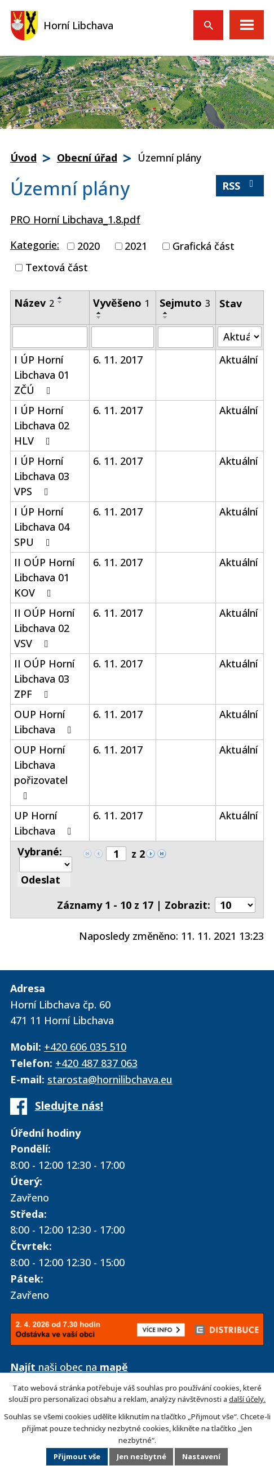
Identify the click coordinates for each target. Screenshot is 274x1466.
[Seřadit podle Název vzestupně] (60, 297)
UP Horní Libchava (45, 823)
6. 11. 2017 (118, 359)
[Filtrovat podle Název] (49, 337)
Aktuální (238, 359)
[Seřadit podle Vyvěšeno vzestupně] (99, 313)
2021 (136, 246)
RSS (240, 185)
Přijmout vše (76, 1457)
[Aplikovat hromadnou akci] (43, 879)
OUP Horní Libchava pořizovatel (41, 772)
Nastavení (202, 1457)
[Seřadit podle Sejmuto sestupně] (166, 317)
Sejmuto (185, 303)
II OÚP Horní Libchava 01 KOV (44, 577)
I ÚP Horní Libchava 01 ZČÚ (41, 375)
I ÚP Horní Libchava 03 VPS (41, 476)
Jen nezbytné (141, 1457)
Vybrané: (39, 851)
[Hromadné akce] (45, 864)
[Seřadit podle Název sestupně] (60, 302)
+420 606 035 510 (85, 1046)
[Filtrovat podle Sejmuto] (186, 337)
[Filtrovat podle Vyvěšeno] (122, 337)
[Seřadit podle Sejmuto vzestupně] (166, 313)
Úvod (23, 157)
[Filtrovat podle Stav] (240, 336)
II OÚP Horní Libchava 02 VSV (44, 628)
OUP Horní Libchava (45, 721)
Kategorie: (34, 245)
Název (34, 303)
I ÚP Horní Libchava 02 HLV (41, 425)
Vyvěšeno (121, 303)
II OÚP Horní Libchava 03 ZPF (44, 679)
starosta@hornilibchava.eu (110, 1079)
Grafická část (204, 246)
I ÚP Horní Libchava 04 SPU (41, 527)
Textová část (56, 267)
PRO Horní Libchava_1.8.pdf (75, 219)
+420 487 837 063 (96, 1063)
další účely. (247, 1399)
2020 (88, 246)
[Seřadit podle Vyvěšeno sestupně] (99, 317)
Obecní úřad (87, 157)
